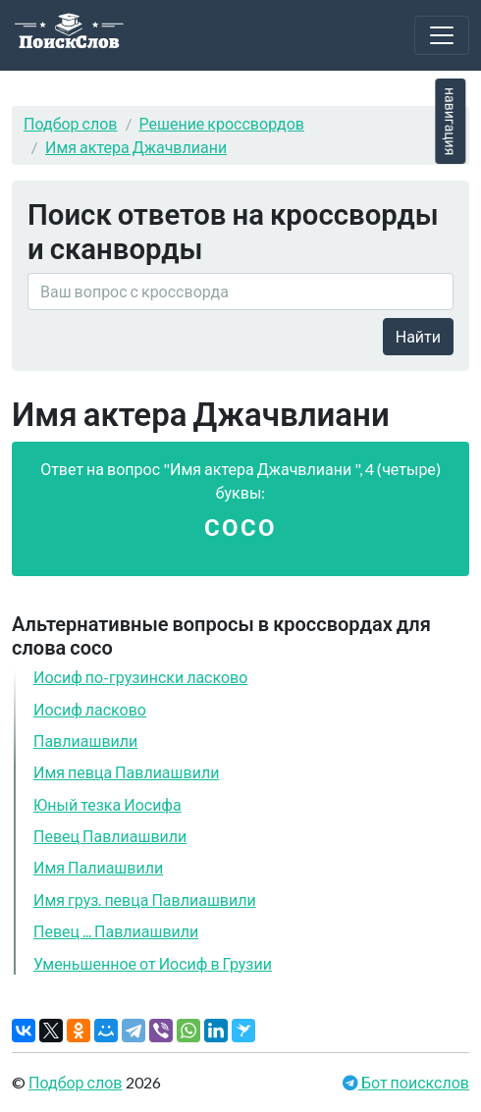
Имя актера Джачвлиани (136, 146)
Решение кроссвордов (221, 123)
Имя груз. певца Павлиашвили (144, 899)
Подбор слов (71, 123)
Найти (418, 336)
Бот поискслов (413, 1082)
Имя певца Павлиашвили (126, 772)
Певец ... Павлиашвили (115, 931)
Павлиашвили (85, 740)
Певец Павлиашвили (110, 835)
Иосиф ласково (89, 709)
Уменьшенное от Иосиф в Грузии (152, 963)
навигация (450, 121)
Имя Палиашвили (98, 867)
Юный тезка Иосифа (107, 804)
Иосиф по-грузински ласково (140, 676)
